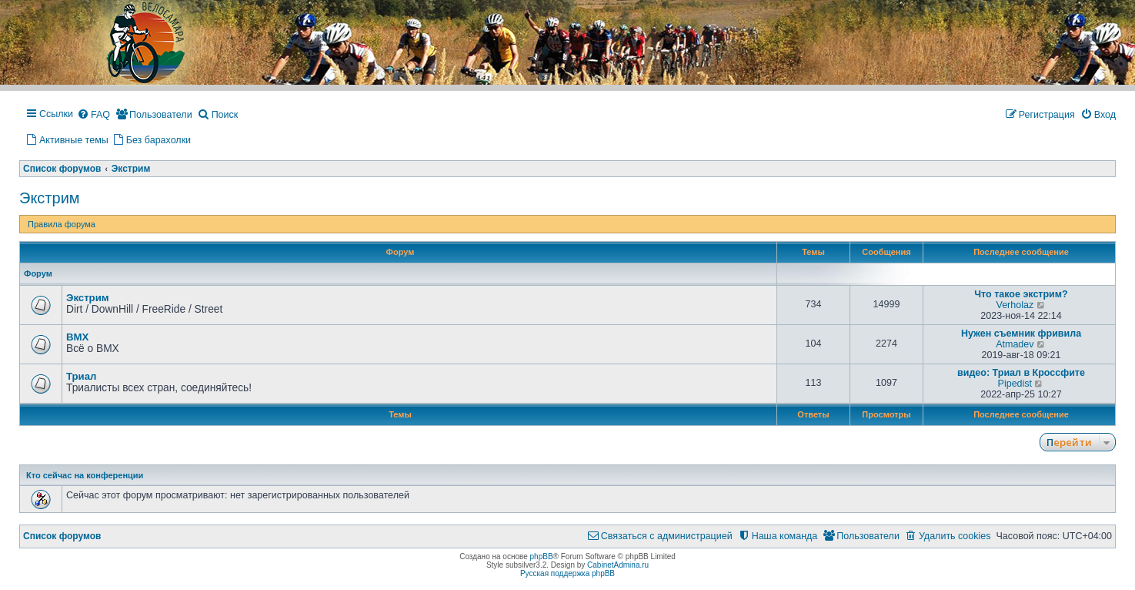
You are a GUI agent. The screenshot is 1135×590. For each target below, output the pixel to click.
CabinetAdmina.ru (618, 565)
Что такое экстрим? (1020, 294)
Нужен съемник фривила (1021, 333)
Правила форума (61, 224)
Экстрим (49, 197)
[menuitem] (93, 115)
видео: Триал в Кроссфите (1021, 372)
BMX (77, 337)
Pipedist (1015, 383)
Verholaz (1015, 305)
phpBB (541, 556)
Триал (81, 376)
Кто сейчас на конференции (84, 475)
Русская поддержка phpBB (567, 573)
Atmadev (1014, 344)
